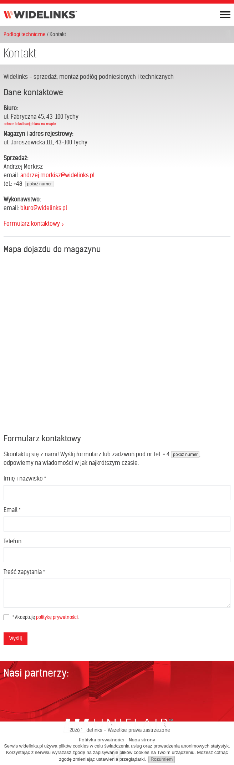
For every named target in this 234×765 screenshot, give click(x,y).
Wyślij (15, 638)
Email (12, 509)
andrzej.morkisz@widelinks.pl (57, 175)
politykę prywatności (57, 617)
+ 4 (181, 454)
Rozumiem (162, 759)
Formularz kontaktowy (32, 223)
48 (35, 183)
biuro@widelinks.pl (43, 207)
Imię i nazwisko (25, 478)
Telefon (12, 541)
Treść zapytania (24, 571)
